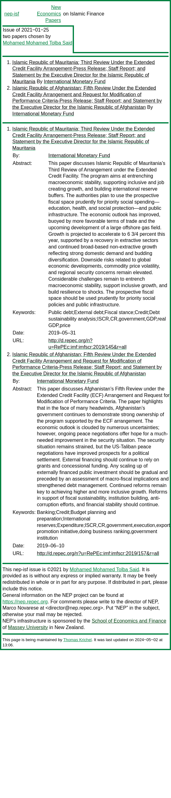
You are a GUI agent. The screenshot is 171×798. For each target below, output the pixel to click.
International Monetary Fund (74, 81)
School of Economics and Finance (129, 620)
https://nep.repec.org (25, 601)
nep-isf (11, 13)
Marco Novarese (20, 607)
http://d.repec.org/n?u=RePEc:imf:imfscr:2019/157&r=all (98, 553)
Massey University (28, 627)
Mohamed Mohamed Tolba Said (37, 42)
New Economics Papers (49, 14)
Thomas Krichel (77, 639)
